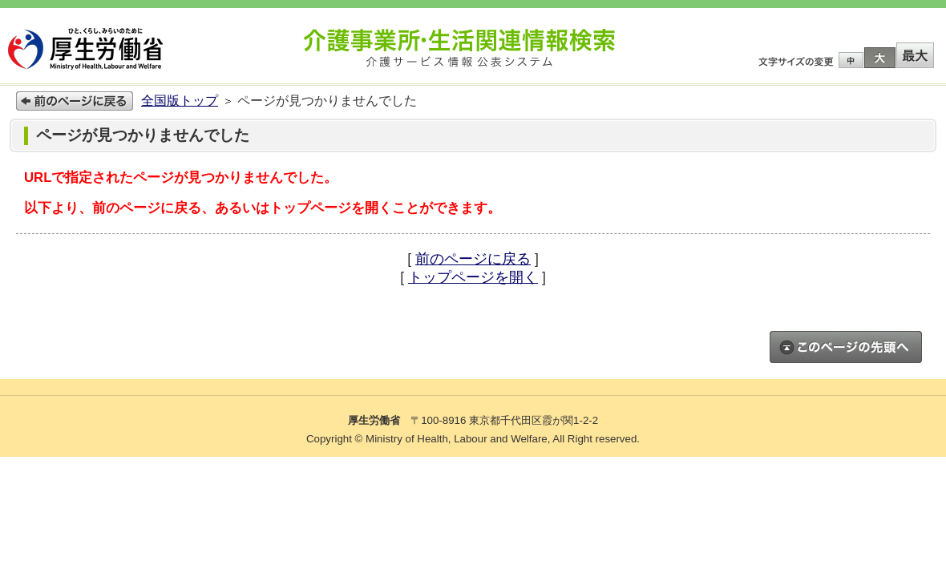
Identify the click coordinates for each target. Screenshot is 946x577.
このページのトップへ (846, 347)
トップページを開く (473, 277)
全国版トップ (179, 100)
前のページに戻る (473, 259)
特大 (914, 55)
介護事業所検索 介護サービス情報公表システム (459, 48)
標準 (851, 60)
